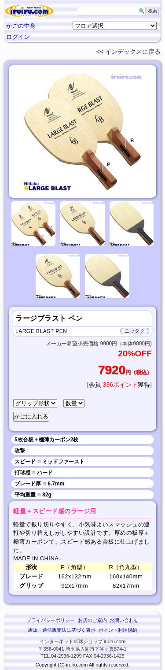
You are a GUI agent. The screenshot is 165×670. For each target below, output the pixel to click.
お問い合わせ (124, 620)
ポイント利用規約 (118, 630)
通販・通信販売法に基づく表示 (61, 630)
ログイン (18, 36)
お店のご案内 (92, 620)
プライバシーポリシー (50, 620)
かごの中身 (21, 25)
